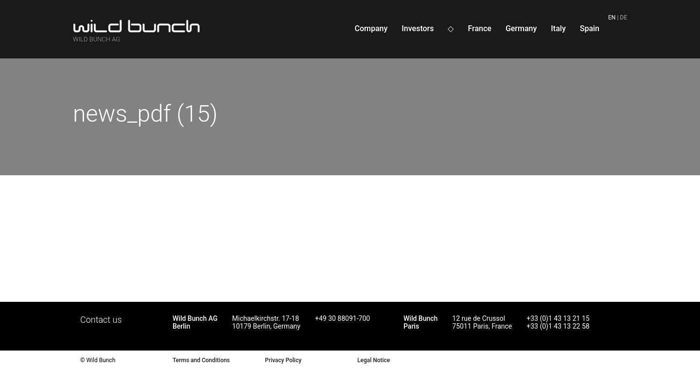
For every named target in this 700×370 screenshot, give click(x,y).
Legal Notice (373, 360)
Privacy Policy (283, 360)
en (611, 17)
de (623, 17)
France (479, 28)
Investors (418, 28)
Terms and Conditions (201, 360)
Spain (589, 28)
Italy (558, 28)
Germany (521, 28)
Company (370, 28)
